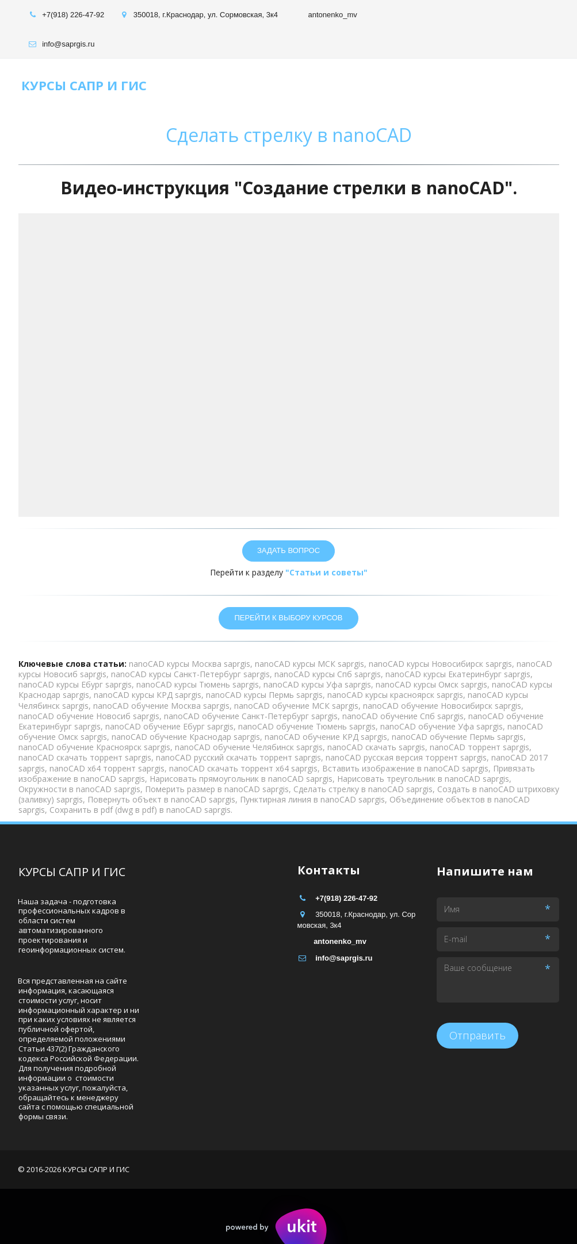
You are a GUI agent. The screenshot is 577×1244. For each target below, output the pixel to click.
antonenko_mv (332, 14)
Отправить (477, 1035)
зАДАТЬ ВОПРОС (288, 550)
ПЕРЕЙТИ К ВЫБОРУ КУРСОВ (288, 617)
